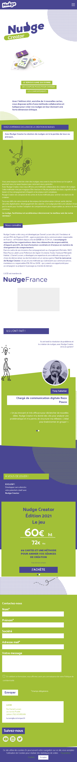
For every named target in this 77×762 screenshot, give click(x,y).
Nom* (33, 612)
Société (33, 633)
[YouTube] (5, 739)
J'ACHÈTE (38, 569)
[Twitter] (20, 739)
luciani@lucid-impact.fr (15, 718)
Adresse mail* (33, 644)
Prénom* (33, 622)
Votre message (31, 661)
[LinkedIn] (13, 739)
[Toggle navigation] (73, 5)
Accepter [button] (43, 757)
